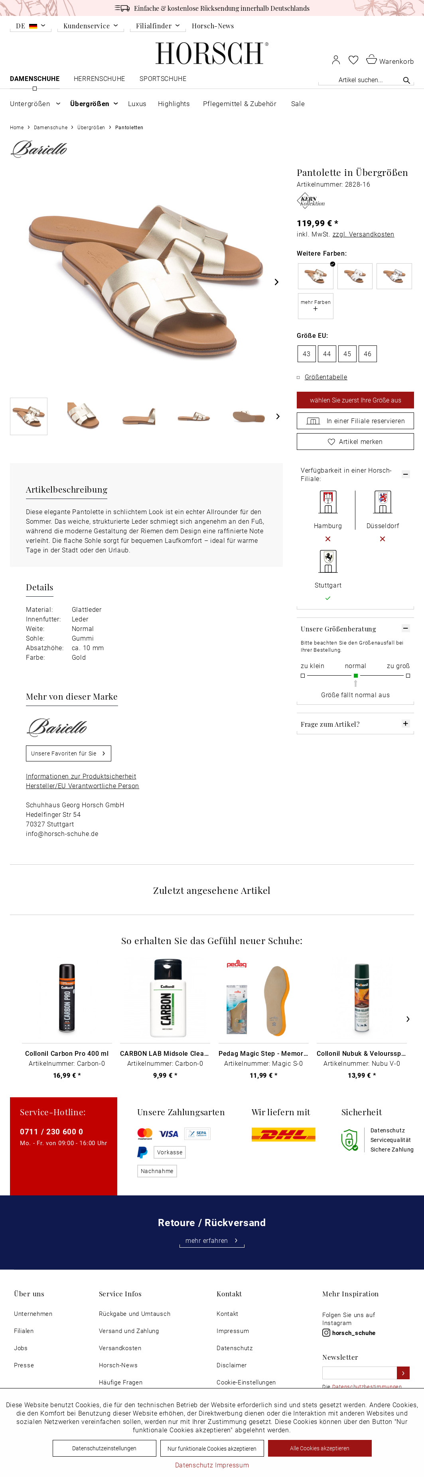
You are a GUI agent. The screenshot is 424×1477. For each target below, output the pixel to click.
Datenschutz (235, 1348)
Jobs (21, 1348)
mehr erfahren (212, 1240)
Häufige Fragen (121, 1382)
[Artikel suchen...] (366, 79)
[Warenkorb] (390, 58)
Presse (24, 1365)
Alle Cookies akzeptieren (319, 1448)
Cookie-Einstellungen (246, 1382)
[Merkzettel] (353, 59)
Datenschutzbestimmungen (367, 1386)
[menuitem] (30, 27)
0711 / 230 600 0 (51, 1131)
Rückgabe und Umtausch (135, 1314)
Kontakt (228, 1314)
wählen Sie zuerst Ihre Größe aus (355, 400)
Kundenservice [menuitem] (86, 26)
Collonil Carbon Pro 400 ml (66, 1053)
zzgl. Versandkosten (363, 234)
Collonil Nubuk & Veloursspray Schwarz (362, 1053)
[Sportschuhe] (164, 80)
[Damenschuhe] (35, 80)
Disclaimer (232, 1365)
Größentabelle (326, 377)
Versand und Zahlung (129, 1331)
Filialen (24, 1331)
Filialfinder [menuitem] (154, 26)
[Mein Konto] (336, 59)
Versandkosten (120, 1348)
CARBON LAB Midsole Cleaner (165, 1053)
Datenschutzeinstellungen (104, 1448)
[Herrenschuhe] (100, 80)
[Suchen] (406, 80)
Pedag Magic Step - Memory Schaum (264, 1053)
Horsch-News (213, 25)
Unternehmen (33, 1314)
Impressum (233, 1331)
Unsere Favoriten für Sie (68, 752)
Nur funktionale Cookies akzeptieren (212, 1448)
